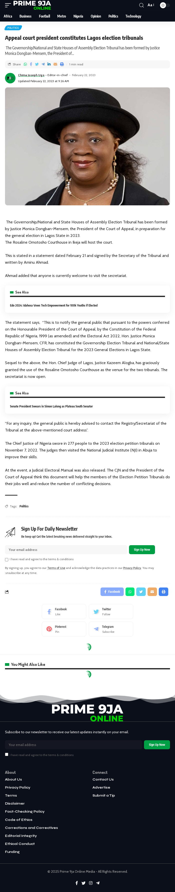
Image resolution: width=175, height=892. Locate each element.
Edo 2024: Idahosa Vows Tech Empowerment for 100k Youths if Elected (54, 305)
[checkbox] (6, 560)
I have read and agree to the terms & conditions (42, 559)
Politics (13, 27)
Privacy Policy (132, 568)
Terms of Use (56, 568)
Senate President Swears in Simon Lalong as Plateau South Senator (51, 406)
